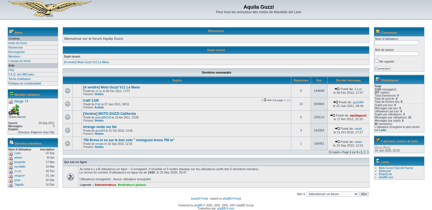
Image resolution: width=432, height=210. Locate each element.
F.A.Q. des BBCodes (21, 74)
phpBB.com (386, 177)
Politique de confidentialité (24, 83)
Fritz (98, 104)
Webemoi (385, 171)
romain (99, 143)
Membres (14, 56)
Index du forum (17, 43)
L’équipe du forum (19, 61)
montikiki (19, 166)
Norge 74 (21, 101)
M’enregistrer (16, 52)
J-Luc (17, 171)
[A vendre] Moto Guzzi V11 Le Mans (86, 62)
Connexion (389, 32)
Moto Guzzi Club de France (396, 168)
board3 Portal (199, 198)
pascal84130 (103, 117)
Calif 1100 (91, 100)
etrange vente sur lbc (100, 127)
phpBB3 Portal (232, 198)
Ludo (17, 153)
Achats (99, 107)
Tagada (19, 184)
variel (358, 128)
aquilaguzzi (358, 115)
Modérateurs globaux (132, 184)
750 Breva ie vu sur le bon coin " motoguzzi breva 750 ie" (129, 140)
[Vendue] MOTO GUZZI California (109, 114)
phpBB (198, 205)
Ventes (98, 94)
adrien (18, 157)
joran (17, 180)
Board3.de (385, 174)
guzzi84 (358, 102)
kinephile (19, 162)
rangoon (19, 175)
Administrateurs (105, 184)
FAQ (11, 70)
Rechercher (15, 47)
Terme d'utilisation (19, 79)
